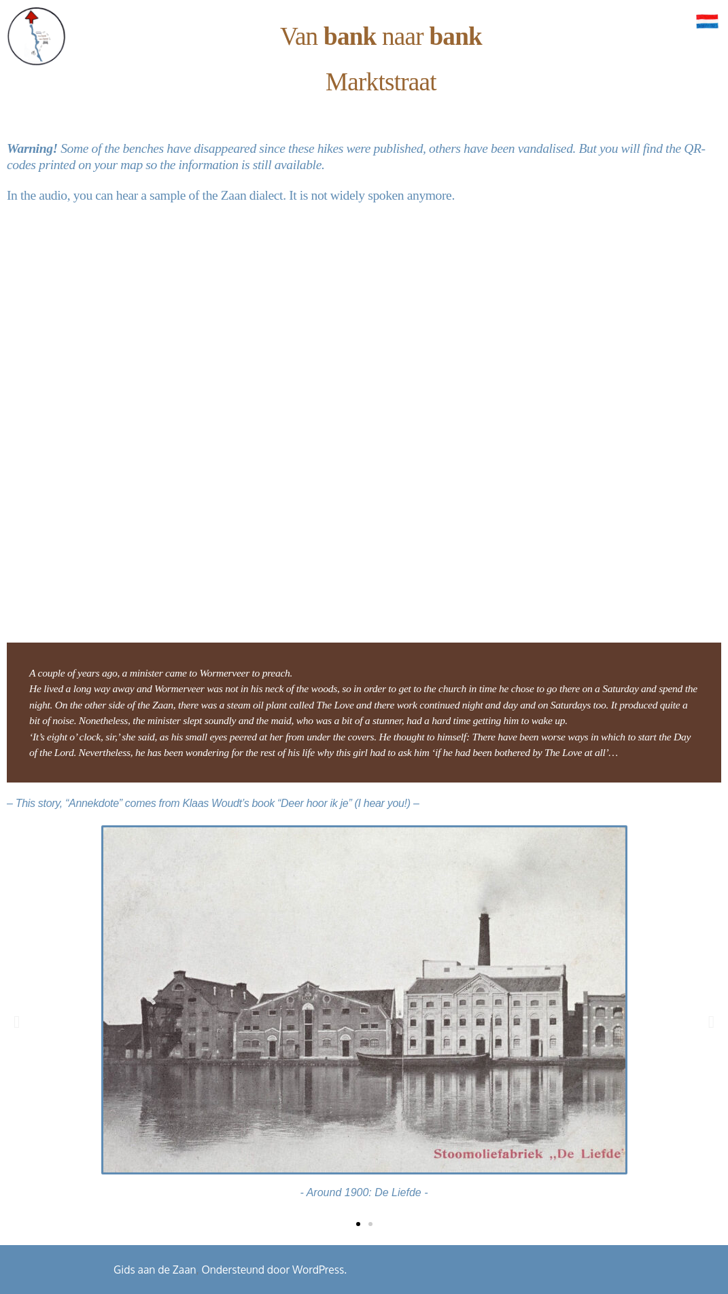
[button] (17, 1021)
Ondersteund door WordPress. (274, 1269)
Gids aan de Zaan (155, 1269)
